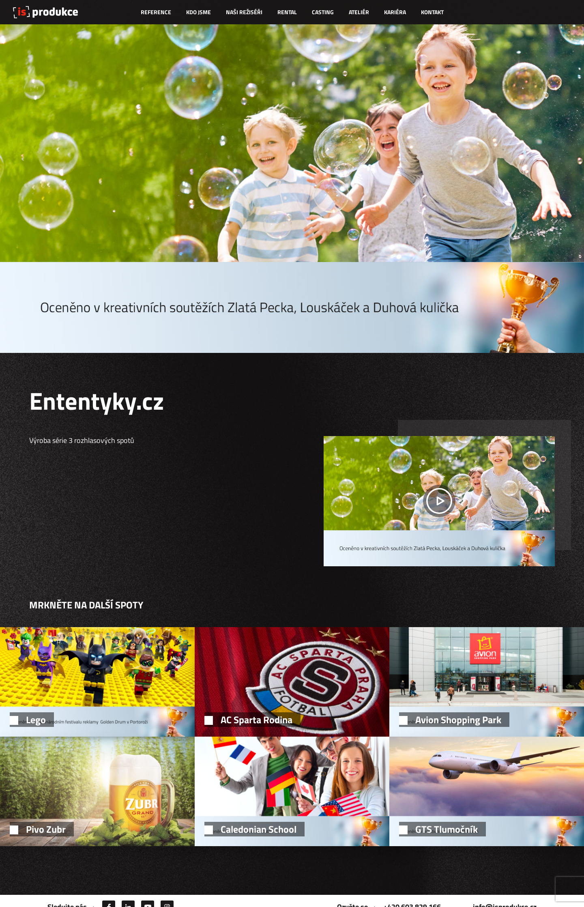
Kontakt (432, 12)
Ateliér (359, 12)
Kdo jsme (198, 12)
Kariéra (395, 12)
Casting (323, 12)
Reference (156, 12)
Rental (287, 12)
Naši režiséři (244, 12)
